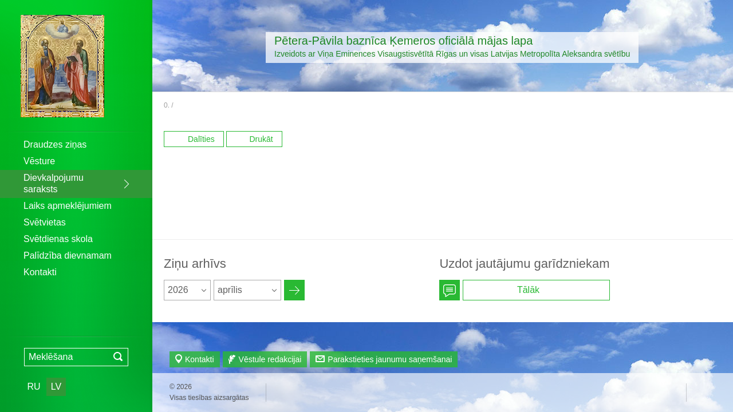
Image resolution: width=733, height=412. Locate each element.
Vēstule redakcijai (270, 359)
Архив (294, 290)
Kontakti (40, 272)
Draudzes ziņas (54, 144)
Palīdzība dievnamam (67, 255)
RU (33, 386)
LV (56, 386)
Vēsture (39, 161)
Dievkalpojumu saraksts (53, 183)
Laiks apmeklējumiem (67, 206)
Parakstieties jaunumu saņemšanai (390, 359)
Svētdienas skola (58, 239)
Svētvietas (44, 222)
